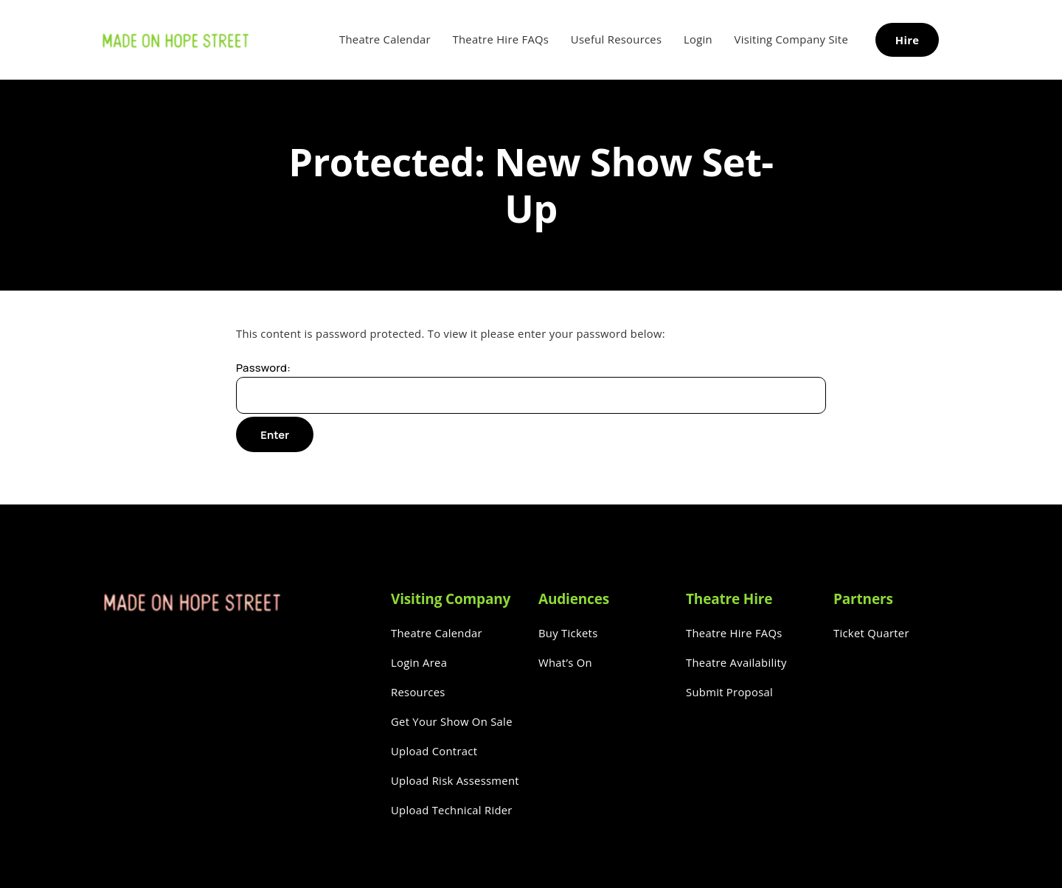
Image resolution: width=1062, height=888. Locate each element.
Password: (531, 387)
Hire (907, 39)
